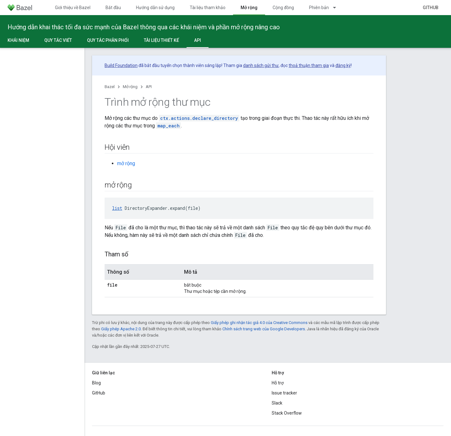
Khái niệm (18, 40)
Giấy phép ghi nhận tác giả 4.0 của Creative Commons (259, 322)
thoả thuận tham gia (309, 65)
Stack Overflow (287, 413)
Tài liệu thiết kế (161, 40)
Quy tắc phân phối (108, 40)
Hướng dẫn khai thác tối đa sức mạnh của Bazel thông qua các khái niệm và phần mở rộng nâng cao (144, 27)
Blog (96, 382)
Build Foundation (121, 65)
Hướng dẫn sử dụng (155, 7)
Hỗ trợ (278, 382)
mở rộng (126, 163)
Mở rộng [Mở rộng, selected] (249, 7)
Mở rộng (130, 86)
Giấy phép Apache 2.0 (121, 329)
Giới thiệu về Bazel (72, 7)
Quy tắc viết (58, 40)
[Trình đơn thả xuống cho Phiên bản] (337, 7)
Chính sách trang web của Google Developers (263, 329)
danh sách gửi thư (261, 65)
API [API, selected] (197, 40)
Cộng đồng (283, 7)
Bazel (110, 86)
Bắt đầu (113, 7)
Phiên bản (319, 7)
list (117, 208)
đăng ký (343, 65)
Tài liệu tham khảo (207, 7)
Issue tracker (284, 392)
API (149, 86)
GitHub (430, 7)
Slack (277, 402)
